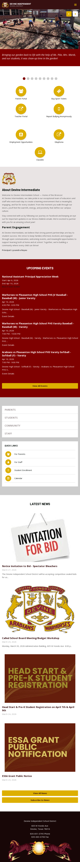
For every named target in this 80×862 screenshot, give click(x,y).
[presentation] (69, 14)
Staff (8, 433)
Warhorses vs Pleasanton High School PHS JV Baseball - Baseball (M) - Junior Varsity (35, 296)
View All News (40, 793)
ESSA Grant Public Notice (17, 776)
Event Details (8, 316)
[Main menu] (75, 4)
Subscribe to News (40, 800)
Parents (10, 409)
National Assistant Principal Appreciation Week (30, 276)
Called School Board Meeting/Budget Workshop (30, 638)
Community (12, 425)
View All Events (40, 386)
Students (11, 417)
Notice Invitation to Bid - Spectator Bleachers (29, 566)
